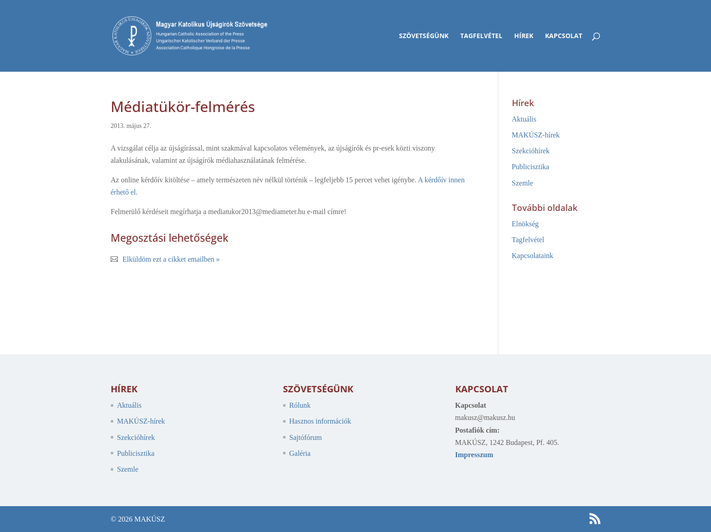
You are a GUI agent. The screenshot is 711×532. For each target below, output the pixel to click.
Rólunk (300, 405)
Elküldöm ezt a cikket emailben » (171, 259)
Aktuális (524, 119)
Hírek (523, 36)
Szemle (522, 183)
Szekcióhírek (531, 151)
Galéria (300, 453)
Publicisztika (531, 167)
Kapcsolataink (533, 255)
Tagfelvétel (481, 36)
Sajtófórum (305, 437)
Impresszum (474, 455)
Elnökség (525, 224)
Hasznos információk (320, 421)
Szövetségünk (423, 36)
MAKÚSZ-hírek (536, 135)
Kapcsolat (563, 36)
